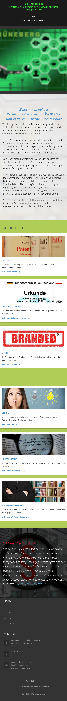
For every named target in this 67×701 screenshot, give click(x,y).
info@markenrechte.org (21, 662)
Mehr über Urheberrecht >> (32, 584)
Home (6, 607)
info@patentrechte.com (21, 665)
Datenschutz (9, 623)
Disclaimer (8, 613)
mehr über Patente (10, 272)
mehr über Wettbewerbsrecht (14, 517)
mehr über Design (9, 424)
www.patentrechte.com (20, 668)
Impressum (8, 618)
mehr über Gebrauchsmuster (14, 318)
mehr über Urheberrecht (12, 470)
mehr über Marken (10, 364)
